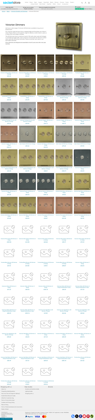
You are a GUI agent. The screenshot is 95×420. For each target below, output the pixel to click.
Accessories (65, 4)
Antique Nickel (34, 4)
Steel (36, 2)
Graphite (49, 4)
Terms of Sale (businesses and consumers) (11, 407)
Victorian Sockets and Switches (19, 11)
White (54, 4)
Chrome (62, 2)
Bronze (57, 2)
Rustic (67, 2)
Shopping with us (6, 387)
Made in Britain (5, 409)
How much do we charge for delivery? (10, 393)
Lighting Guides (29, 391)
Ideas (8, 11)
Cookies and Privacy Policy (7, 402)
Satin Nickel (42, 4)
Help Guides (28, 387)
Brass (31, 2)
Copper (40, 2)
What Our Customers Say (7, 398)
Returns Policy (4, 404)
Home (27, 2)
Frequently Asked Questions (8, 391)
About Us (3, 389)
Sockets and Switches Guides (32, 389)
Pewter (72, 2)
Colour (59, 4)
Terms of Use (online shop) (7, 400)
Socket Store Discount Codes (8, 395)
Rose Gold (46, 2)
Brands (50, 387)
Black (52, 2)
